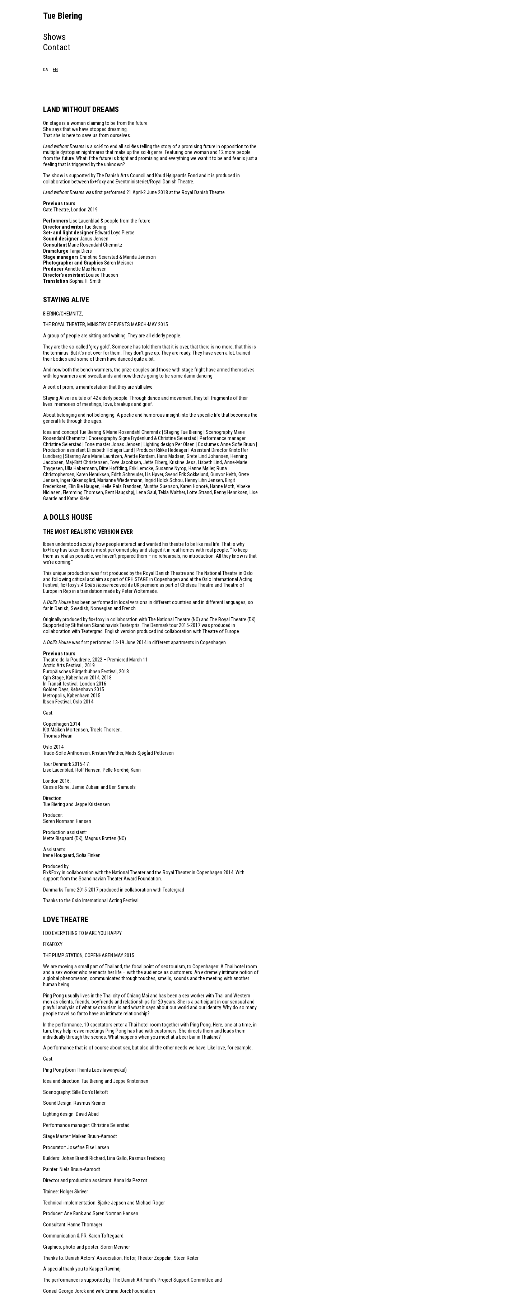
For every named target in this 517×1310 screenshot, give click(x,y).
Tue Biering (62, 16)
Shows (54, 37)
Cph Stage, (54, 677)
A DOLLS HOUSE (67, 517)
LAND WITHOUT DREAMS (81, 109)
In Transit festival (60, 684)
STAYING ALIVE (66, 299)
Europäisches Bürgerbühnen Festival (80, 671)
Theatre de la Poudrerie (66, 660)
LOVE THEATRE (65, 919)
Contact (56, 47)
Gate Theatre (56, 209)
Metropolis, (54, 695)
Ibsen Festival (57, 702)
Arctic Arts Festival (63, 665)
